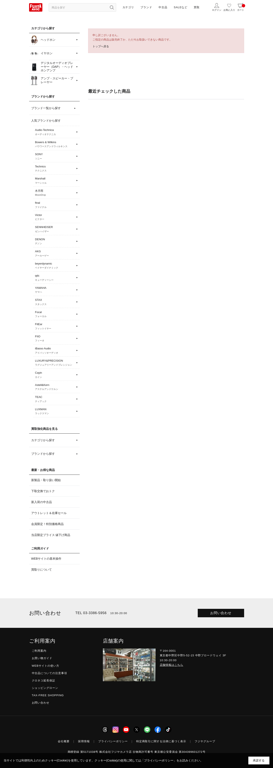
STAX (55, 302)
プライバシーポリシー (113, 741)
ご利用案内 (39, 650)
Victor (55, 217)
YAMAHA (55, 290)
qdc (55, 278)
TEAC (55, 399)
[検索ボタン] (112, 7)
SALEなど (180, 7)
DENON (55, 241)
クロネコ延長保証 (43, 680)
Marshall (55, 181)
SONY (55, 156)
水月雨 (55, 193)
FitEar (55, 326)
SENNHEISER (55, 229)
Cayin (55, 375)
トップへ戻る (101, 46)
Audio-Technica (55, 132)
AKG (55, 253)
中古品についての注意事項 (49, 673)
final (55, 205)
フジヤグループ (205, 741)
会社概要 (64, 741)
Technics (55, 168)
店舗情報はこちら (171, 664)
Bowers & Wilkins (55, 144)
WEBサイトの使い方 (45, 665)
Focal (55, 314)
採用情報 (84, 741)
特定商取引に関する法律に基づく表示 (161, 741)
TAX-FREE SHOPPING (48, 695)
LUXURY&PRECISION (55, 363)
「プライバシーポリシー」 (158, 760)
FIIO (55, 338)
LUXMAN (55, 411)
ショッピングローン (45, 687)
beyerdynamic (55, 266)
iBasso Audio (55, 350)
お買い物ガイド (42, 658)
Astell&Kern (55, 387)
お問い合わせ (221, 613)
